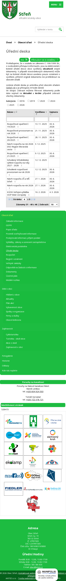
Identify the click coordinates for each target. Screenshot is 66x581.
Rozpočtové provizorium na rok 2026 (20, 132)
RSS (24, 59)
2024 (52, 101)
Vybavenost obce (14, 307)
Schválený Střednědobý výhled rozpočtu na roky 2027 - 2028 (18, 163)
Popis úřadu (11, 229)
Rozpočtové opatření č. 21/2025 (18, 154)
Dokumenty (11, 271)
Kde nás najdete (9, 370)
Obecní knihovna (13, 320)
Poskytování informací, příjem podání (23, 238)
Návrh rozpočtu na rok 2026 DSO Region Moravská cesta (20, 147)
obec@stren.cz (36, 567)
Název (11, 112)
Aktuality (10, 298)
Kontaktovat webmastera (29, 573)
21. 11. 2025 (41, 130)
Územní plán (11, 275)
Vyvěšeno (41, 112)
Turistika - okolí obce (15, 338)
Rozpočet (10, 254)
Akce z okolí (11, 343)
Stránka (17, 199)
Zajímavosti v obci (14, 347)
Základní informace (14, 221)
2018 (22, 101)
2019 (32, 101)
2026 (22, 104)
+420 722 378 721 (35, 399)
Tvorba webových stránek (29, 578)
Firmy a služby (12, 315)
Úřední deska (12, 250)
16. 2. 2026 (40, 192)
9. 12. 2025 (40, 153)
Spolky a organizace (15, 311)
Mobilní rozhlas (13, 280)
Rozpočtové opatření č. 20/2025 (18, 138)
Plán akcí (10, 303)
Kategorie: (11, 100)
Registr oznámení (14, 259)
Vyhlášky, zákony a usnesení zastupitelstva (26, 242)
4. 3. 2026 (54, 192)
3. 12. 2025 (40, 144)
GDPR (9, 225)
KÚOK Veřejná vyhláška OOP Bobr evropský (18, 193)
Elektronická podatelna (16, 246)
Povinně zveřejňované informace (21, 233)
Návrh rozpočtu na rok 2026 (20, 186)
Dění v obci (7, 288)
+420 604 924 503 (35, 391)
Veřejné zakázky (13, 263)
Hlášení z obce (13, 294)
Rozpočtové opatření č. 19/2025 (18, 125)
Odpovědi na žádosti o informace (21, 267)
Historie (6, 360)
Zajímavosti (7, 328)
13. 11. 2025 (41, 124)
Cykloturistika (12, 334)
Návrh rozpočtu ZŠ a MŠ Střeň (18, 180)
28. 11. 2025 (41, 137)
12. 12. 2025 (41, 160)
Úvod (9, 42)
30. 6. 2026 (51, 125)
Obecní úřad (25, 42)
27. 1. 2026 (40, 178)
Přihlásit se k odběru (45, 59)
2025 (11, 104)
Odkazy (5, 365)
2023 (42, 101)
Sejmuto (53, 112)
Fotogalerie (7, 355)
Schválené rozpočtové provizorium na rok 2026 (18, 172)
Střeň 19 (11, 87)
